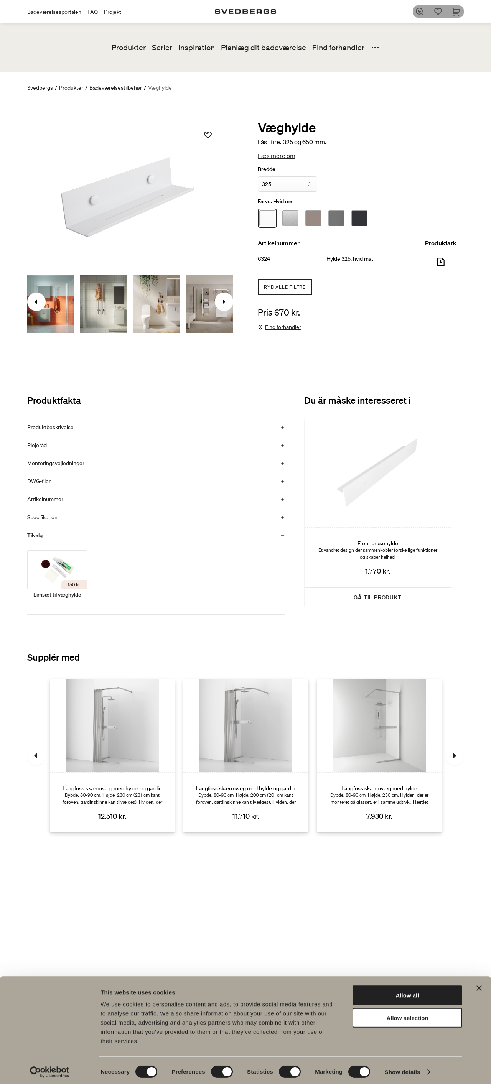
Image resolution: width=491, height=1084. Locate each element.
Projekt (112, 11)
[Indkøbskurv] (459, 11)
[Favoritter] (440, 11)
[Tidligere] (36, 756)
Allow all (407, 992)
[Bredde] (287, 184)
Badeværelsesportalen (54, 11)
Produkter (129, 47)
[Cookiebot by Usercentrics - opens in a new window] (49, 1069)
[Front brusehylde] (378, 512)
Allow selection (407, 1015)
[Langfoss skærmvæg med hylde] (379, 755)
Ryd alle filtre (285, 287)
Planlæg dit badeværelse (263, 47)
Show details (402, 1069)
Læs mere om (276, 156)
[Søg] (422, 11)
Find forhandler (338, 47)
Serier (162, 47)
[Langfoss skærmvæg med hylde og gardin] (112, 755)
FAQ (92, 11)
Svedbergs (40, 87)
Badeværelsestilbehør (115, 87)
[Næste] (454, 756)
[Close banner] (479, 985)
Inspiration (196, 47)
